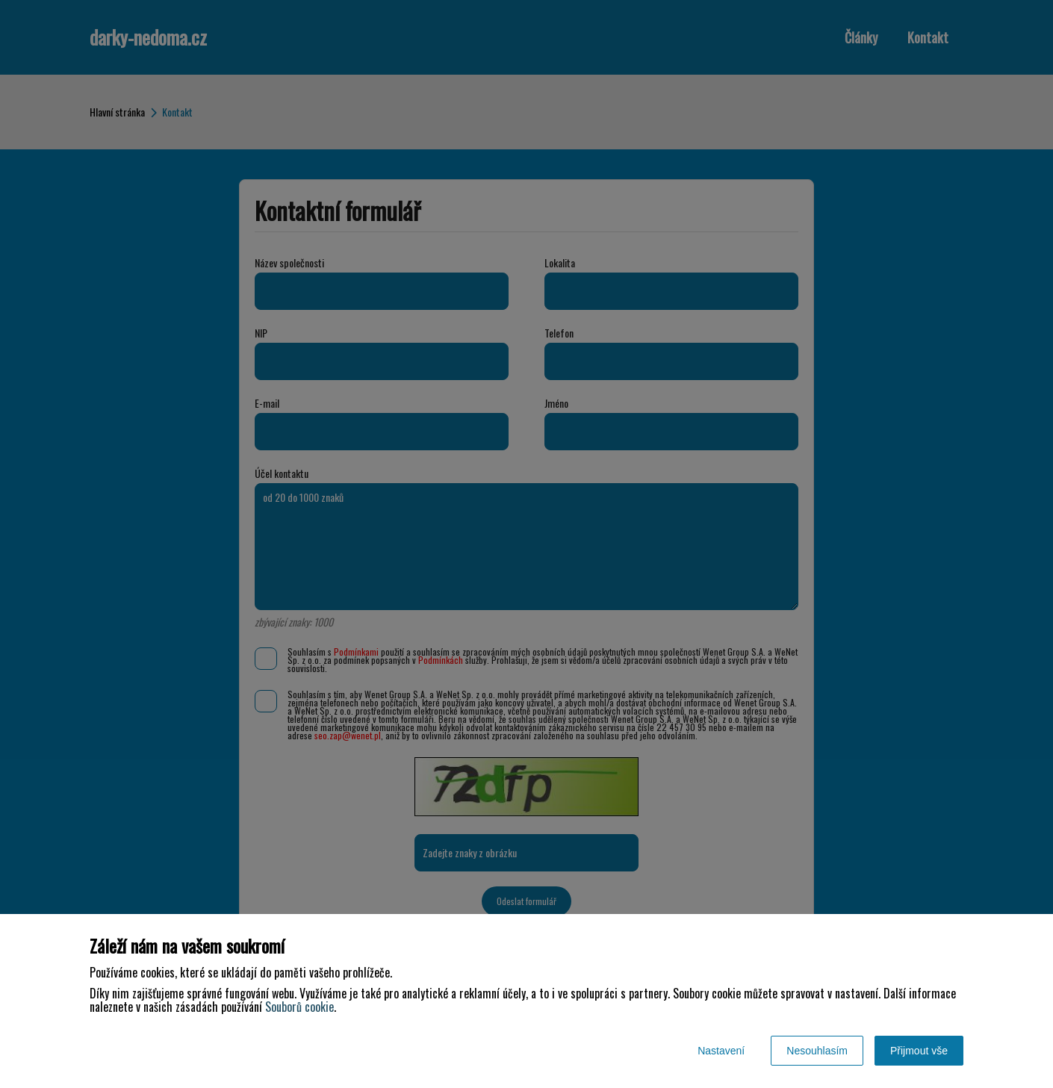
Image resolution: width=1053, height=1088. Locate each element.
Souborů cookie (299, 1007)
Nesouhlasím (817, 1051)
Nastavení (721, 1051)
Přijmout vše (919, 1051)
